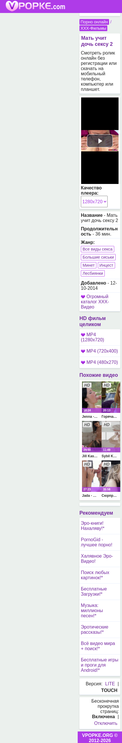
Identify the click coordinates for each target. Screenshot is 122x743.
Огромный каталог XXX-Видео (95, 301)
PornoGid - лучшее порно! (96, 542)
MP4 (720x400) (99, 351)
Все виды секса (98, 249)
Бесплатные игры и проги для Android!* (99, 665)
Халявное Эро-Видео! (97, 559)
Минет (89, 265)
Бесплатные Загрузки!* (94, 591)
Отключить (105, 723)
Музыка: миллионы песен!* (92, 610)
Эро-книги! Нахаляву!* (92, 526)
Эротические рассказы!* (94, 630)
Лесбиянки (93, 273)
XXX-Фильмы (93, 28)
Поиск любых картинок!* (95, 575)
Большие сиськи (98, 257)
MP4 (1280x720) (92, 337)
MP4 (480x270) (99, 362)
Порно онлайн (94, 22)
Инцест (106, 265)
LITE (110, 683)
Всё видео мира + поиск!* (98, 646)
